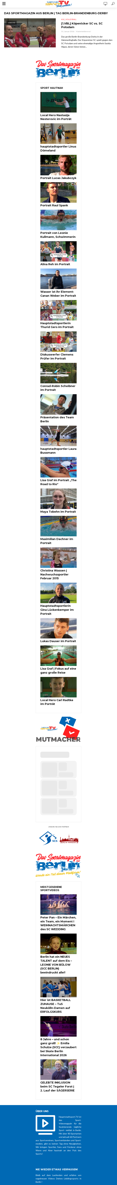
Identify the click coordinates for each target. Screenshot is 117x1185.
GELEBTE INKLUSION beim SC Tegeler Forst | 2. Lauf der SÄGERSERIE (57, 1019)
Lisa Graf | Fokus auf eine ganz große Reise (58, 632)
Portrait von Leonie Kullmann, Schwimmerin (57, 230)
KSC (63, 19)
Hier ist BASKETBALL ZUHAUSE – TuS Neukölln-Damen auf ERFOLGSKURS (58, 950)
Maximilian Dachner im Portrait (58, 515)
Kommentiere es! (83, 32)
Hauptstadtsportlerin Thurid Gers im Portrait (57, 316)
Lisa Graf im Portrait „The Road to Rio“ (58, 461)
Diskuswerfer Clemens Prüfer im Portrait (57, 345)
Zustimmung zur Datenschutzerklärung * (58, 1129)
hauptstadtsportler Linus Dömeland (55, 147)
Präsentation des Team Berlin (57, 403)
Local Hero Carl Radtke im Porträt (55, 662)
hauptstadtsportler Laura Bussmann (55, 431)
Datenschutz (91, 1146)
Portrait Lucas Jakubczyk (54, 175)
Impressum (104, 1146)
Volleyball (71, 19)
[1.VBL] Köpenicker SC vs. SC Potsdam (86, 26)
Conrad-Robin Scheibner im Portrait (56, 375)
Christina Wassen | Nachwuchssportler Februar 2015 (56, 545)
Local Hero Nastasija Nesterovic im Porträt (52, 117)
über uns (79, 1146)
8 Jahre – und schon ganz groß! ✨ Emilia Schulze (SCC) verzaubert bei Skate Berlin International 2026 (58, 985)
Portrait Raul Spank (51, 201)
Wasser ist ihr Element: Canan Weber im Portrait (57, 286)
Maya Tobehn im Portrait (54, 488)
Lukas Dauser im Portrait (54, 604)
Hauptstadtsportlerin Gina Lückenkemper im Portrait (55, 576)
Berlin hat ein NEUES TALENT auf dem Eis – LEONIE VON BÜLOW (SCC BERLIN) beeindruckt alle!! (57, 916)
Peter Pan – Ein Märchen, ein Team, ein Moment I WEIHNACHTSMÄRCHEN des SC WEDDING (58, 880)
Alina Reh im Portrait (52, 257)
